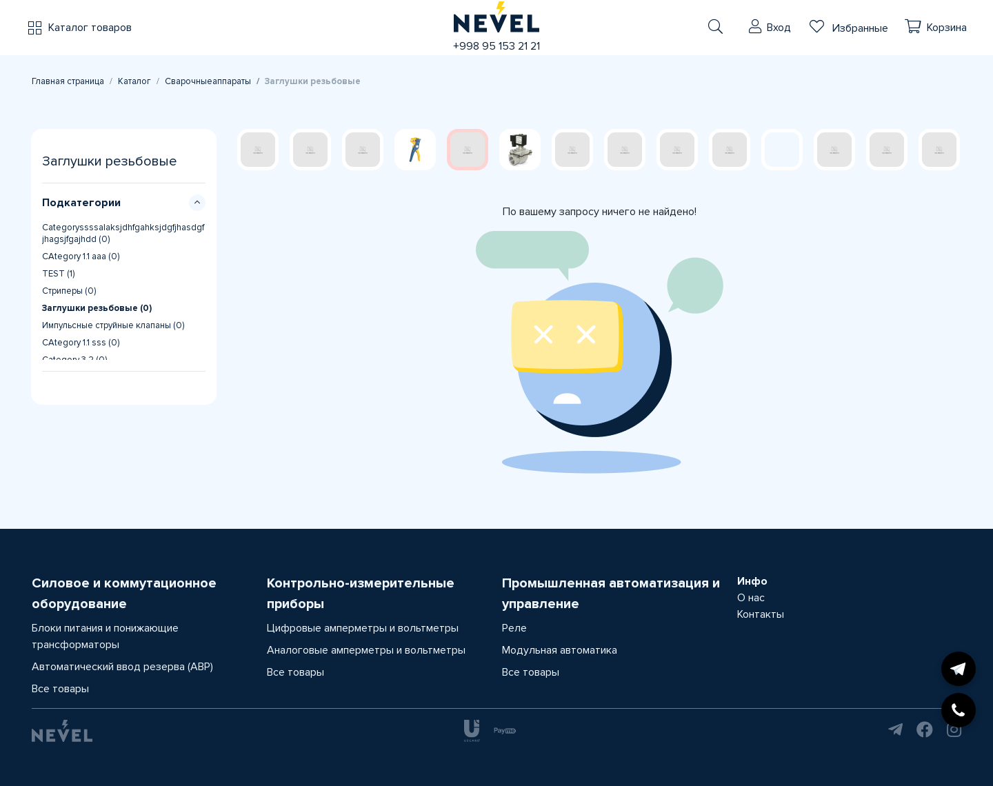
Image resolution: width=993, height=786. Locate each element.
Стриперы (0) (69, 290)
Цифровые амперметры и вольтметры (363, 628)
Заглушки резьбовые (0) (97, 308)
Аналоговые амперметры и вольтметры (366, 650)
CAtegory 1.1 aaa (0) (80, 256)
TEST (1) (58, 273)
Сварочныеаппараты (208, 81)
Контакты (760, 614)
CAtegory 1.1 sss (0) (80, 342)
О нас (751, 598)
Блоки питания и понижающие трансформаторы (105, 636)
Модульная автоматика (559, 650)
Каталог (134, 81)
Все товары (60, 689)
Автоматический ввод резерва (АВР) (122, 667)
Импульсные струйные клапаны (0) (113, 325)
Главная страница (68, 81)
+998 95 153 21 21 (496, 46)
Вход (779, 27)
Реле (514, 628)
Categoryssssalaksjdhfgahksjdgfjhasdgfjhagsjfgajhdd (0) (123, 233)
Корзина (947, 27)
